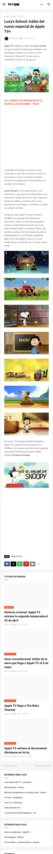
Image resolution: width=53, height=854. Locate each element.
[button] (4, 4)
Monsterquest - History (14, 787)
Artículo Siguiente (42, 766)
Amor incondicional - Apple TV (17, 832)
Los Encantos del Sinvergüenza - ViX (20, 813)
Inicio (6, 16)
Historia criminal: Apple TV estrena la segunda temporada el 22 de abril (26, 616)
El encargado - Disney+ (14, 837)
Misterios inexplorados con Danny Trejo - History (25, 792)
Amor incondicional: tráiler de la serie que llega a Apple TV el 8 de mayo (26, 663)
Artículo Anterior (10, 766)
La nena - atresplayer (13, 797)
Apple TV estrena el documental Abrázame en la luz (25, 750)
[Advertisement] (26, 137)
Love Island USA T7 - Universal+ (18, 782)
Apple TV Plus (17, 16)
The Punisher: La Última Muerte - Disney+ (22, 842)
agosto (32, 59)
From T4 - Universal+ (13, 803)
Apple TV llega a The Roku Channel (21, 707)
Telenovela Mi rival (12, 808)
